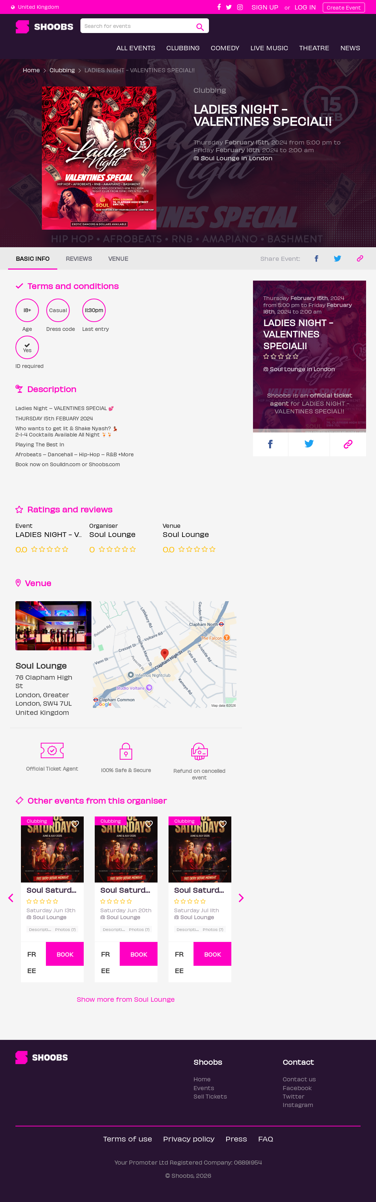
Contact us (299, 1078)
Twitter (293, 1096)
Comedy (225, 47)
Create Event (344, 7)
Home (31, 69)
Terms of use (127, 1138)
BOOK (65, 954)
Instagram (298, 1104)
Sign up (265, 7)
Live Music (269, 47)
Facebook (297, 1087)
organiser (147, 800)
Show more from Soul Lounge (126, 999)
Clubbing (183, 47)
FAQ (265, 1138)
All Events (135, 47)
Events (204, 1087)
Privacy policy (188, 1138)
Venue (118, 258)
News (350, 47)
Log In (305, 7)
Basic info (33, 258)
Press (236, 1138)
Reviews (79, 258)
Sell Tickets (210, 1096)
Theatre (314, 47)
